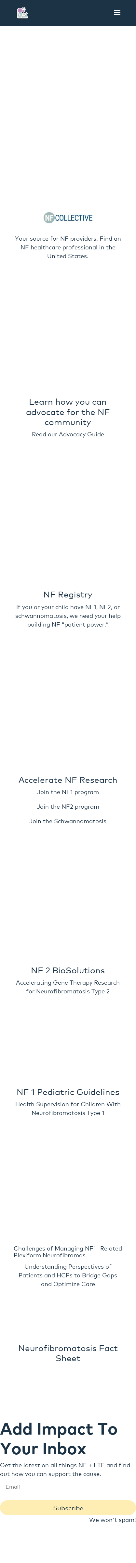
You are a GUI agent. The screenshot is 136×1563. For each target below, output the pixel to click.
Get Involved (53, 1438)
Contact (91, 1430)
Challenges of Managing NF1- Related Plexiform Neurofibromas (68, 1101)
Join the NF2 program (68, 679)
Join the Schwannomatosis (67, 693)
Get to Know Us (47, 1430)
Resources (96, 1447)
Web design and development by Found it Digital (68, 1553)
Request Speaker (49, 1447)
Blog (86, 1438)
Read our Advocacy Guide (68, 469)
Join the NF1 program (68, 664)
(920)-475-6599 (69, 1496)
